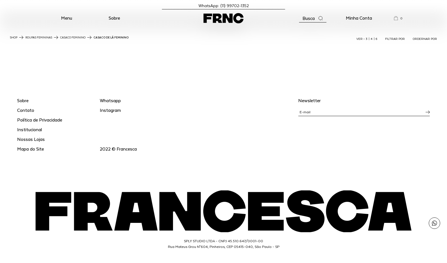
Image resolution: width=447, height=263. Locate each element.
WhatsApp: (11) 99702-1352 (223, 5)
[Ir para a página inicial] (223, 18)
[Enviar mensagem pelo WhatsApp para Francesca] (434, 223)
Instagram (110, 110)
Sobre (114, 17)
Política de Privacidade (39, 119)
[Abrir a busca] (312, 18)
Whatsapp (110, 100)
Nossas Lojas (31, 139)
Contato (25, 110)
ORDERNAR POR (425, 38)
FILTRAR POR (395, 38)
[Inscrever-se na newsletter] (428, 112)
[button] (67, 18)
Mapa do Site (30, 148)
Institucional (29, 129)
